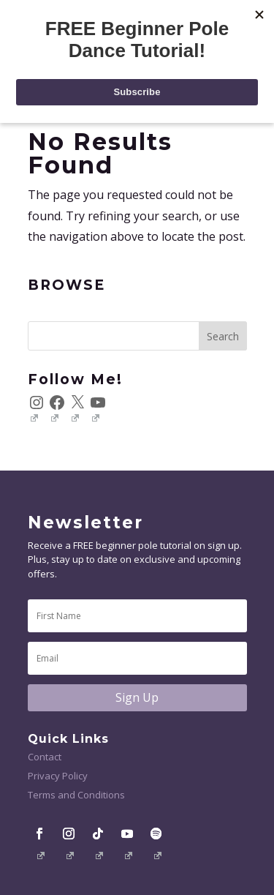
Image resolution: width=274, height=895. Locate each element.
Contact (44, 756)
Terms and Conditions (76, 794)
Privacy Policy (58, 775)
